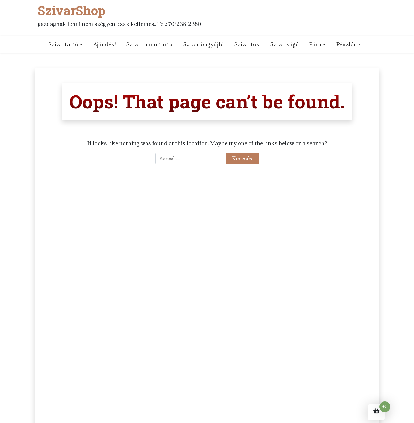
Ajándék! (104, 44)
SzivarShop (71, 10)
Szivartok (247, 44)
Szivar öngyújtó (203, 44)
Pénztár (346, 44)
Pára (315, 44)
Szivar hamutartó (149, 44)
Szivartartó (63, 44)
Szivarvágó (284, 44)
